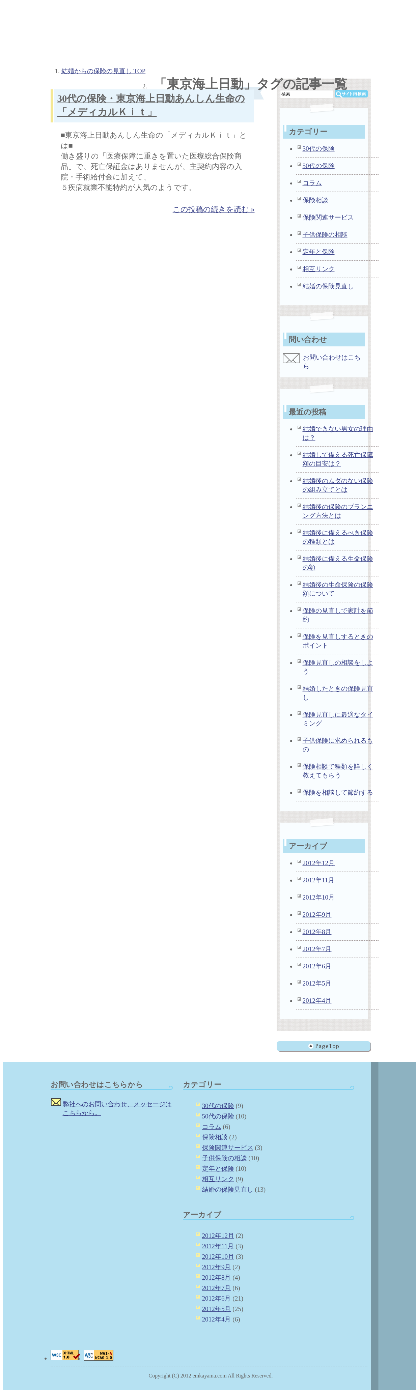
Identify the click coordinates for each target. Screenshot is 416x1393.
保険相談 (315, 200)
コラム (312, 183)
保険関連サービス (328, 217)
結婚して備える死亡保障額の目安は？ (338, 459)
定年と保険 (319, 251)
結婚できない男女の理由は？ (338, 433)
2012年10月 (319, 897)
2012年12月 (319, 862)
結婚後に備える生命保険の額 (338, 563)
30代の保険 (319, 148)
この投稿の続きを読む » (214, 209)
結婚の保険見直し (328, 286)
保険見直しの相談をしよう (338, 667)
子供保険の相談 (325, 234)
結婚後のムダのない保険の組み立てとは (338, 485)
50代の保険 (319, 165)
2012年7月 (317, 949)
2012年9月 (317, 914)
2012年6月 (317, 966)
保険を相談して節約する (338, 792)
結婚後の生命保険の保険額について (338, 589)
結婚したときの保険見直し (338, 693)
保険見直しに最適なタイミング (338, 719)
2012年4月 (317, 1000)
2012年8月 (317, 931)
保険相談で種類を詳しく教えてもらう (338, 771)
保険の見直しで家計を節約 (338, 615)
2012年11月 (319, 880)
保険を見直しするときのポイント (338, 641)
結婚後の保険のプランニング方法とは (338, 511)
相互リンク (319, 269)
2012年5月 (317, 983)
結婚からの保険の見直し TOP (103, 71)
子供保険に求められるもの (338, 745)
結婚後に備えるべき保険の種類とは (338, 537)
